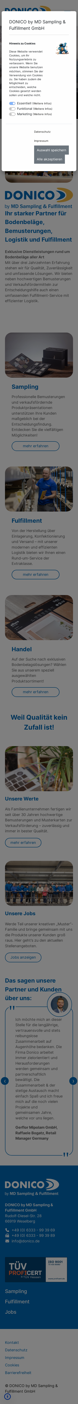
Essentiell (34, 103)
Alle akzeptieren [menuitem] (49, 159)
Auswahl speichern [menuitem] (51, 150)
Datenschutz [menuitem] (42, 131)
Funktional (34, 109)
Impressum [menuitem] (41, 140)
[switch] (12, 108)
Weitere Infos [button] (42, 103)
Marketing (34, 114)
